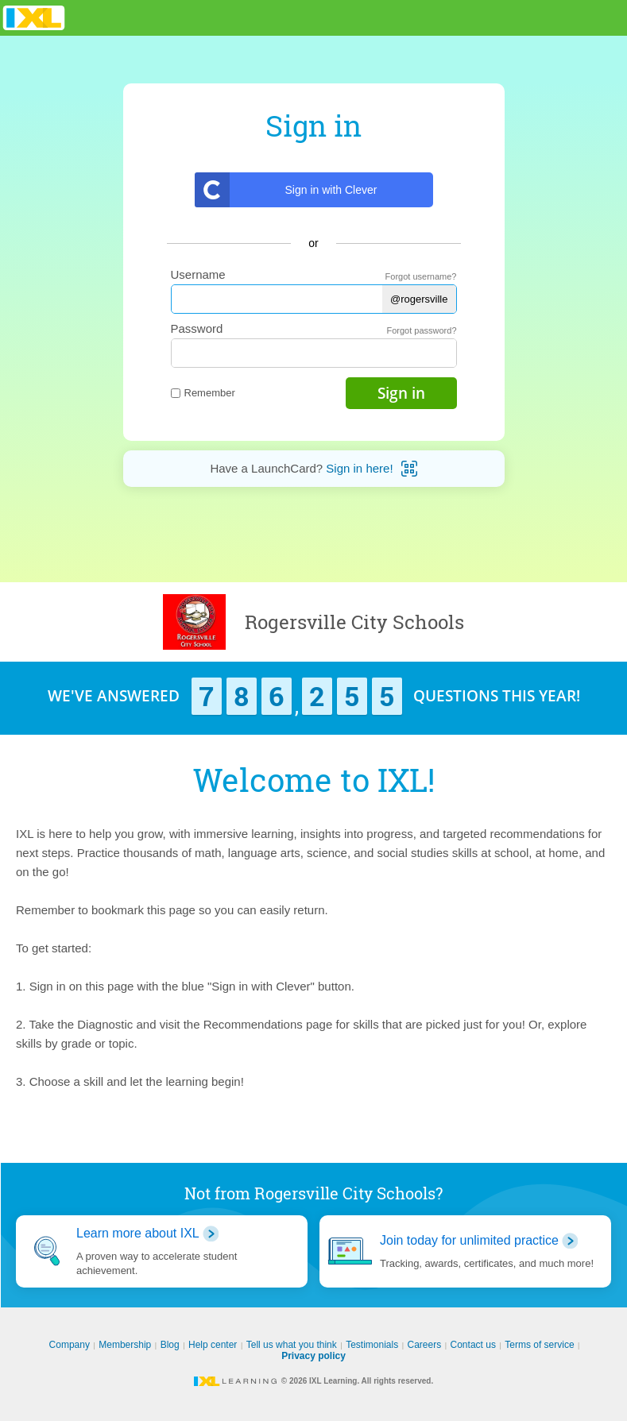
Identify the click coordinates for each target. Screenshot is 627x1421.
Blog (170, 1344)
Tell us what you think (291, 1344)
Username (198, 274)
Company (69, 1344)
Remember (203, 393)
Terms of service (539, 1344)
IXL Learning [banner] (34, 18)
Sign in (401, 393)
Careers (425, 1344)
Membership (125, 1344)
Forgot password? (421, 330)
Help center (212, 1344)
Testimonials (372, 1344)
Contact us (473, 1344)
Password (197, 328)
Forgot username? (421, 276)
